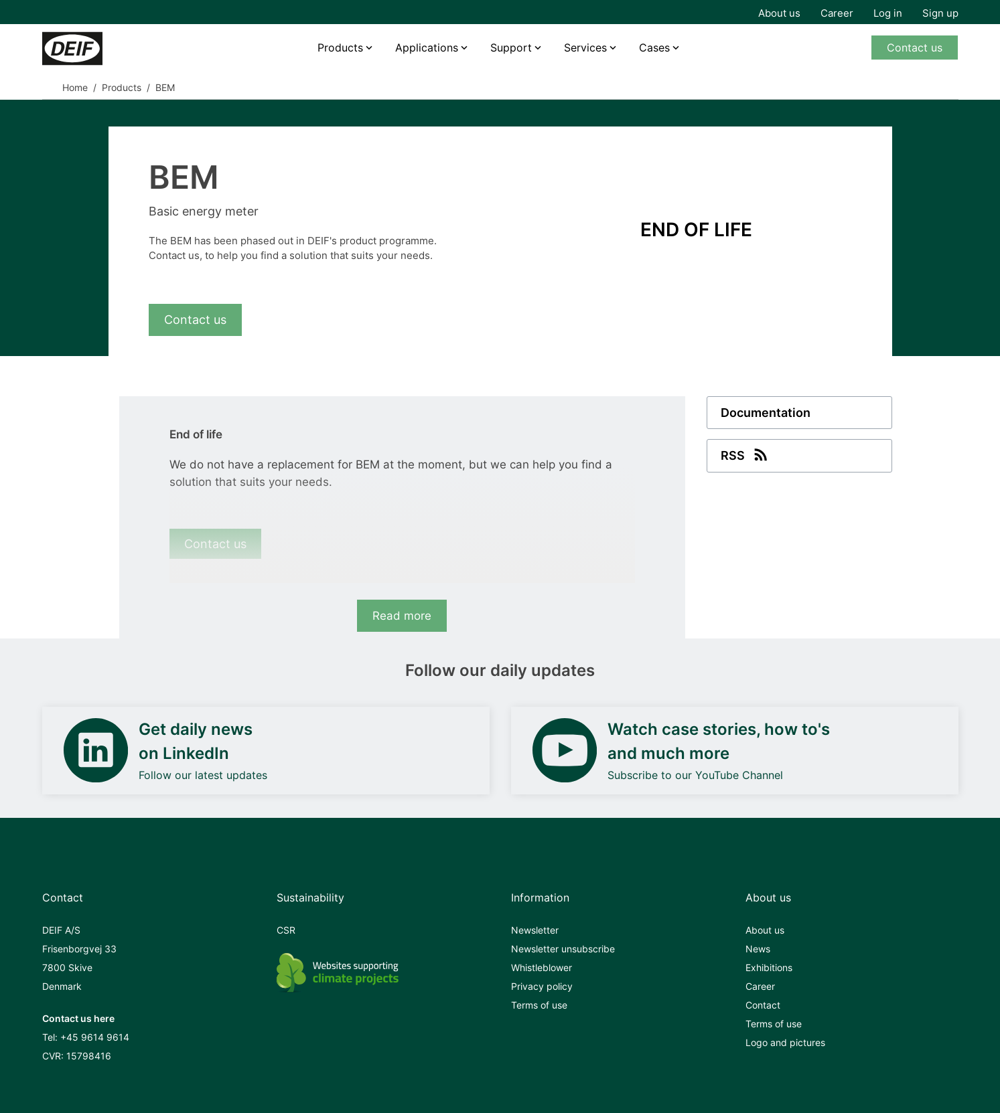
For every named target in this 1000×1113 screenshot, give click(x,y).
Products (340, 47)
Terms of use (539, 1005)
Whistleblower (541, 967)
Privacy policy (542, 986)
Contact (762, 1005)
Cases (654, 47)
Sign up (940, 13)
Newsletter (535, 930)
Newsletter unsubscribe (563, 948)
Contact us (914, 47)
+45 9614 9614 (94, 1037)
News (757, 948)
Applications (426, 47)
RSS (745, 454)
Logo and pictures (785, 1042)
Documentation (765, 413)
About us (779, 13)
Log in (887, 13)
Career (836, 13)
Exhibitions (768, 967)
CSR (286, 930)
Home (75, 87)
